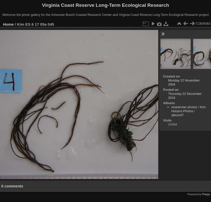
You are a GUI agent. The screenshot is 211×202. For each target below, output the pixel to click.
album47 (177, 115)
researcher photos (184, 107)
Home (8, 24)
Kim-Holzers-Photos (188, 109)
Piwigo (206, 194)
